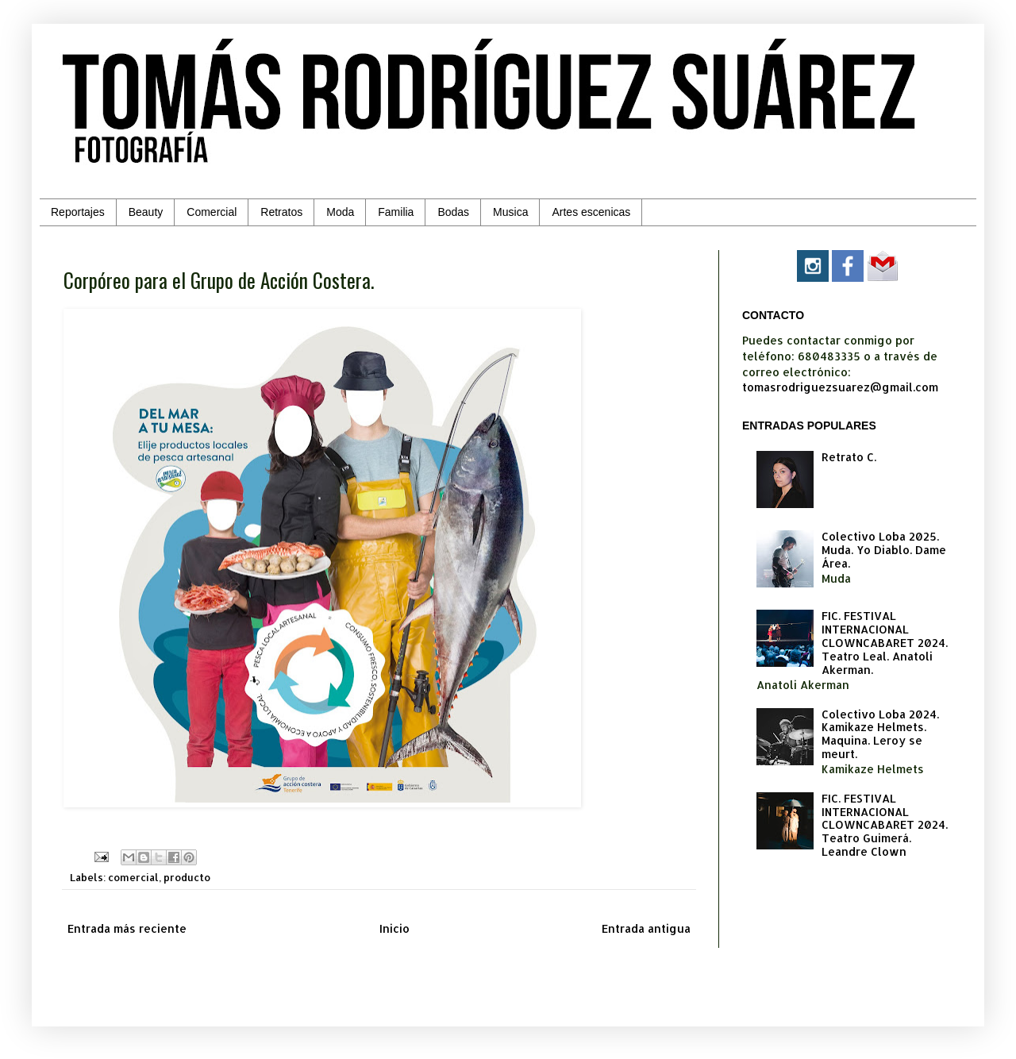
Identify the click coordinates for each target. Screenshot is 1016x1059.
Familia (396, 212)
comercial (133, 877)
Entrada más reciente (127, 928)
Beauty (146, 212)
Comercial (212, 212)
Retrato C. (849, 457)
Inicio (394, 928)
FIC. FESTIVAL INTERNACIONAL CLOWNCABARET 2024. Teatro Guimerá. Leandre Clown (885, 824)
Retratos (281, 212)
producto (187, 877)
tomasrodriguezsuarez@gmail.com (840, 387)
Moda (340, 212)
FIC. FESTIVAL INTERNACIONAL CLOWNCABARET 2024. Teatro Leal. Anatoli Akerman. (885, 642)
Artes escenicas (591, 212)
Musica (510, 212)
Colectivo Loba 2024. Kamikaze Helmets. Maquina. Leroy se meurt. (880, 734)
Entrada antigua (646, 928)
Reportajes (78, 212)
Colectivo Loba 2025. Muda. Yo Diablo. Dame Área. (884, 550)
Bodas (453, 212)
